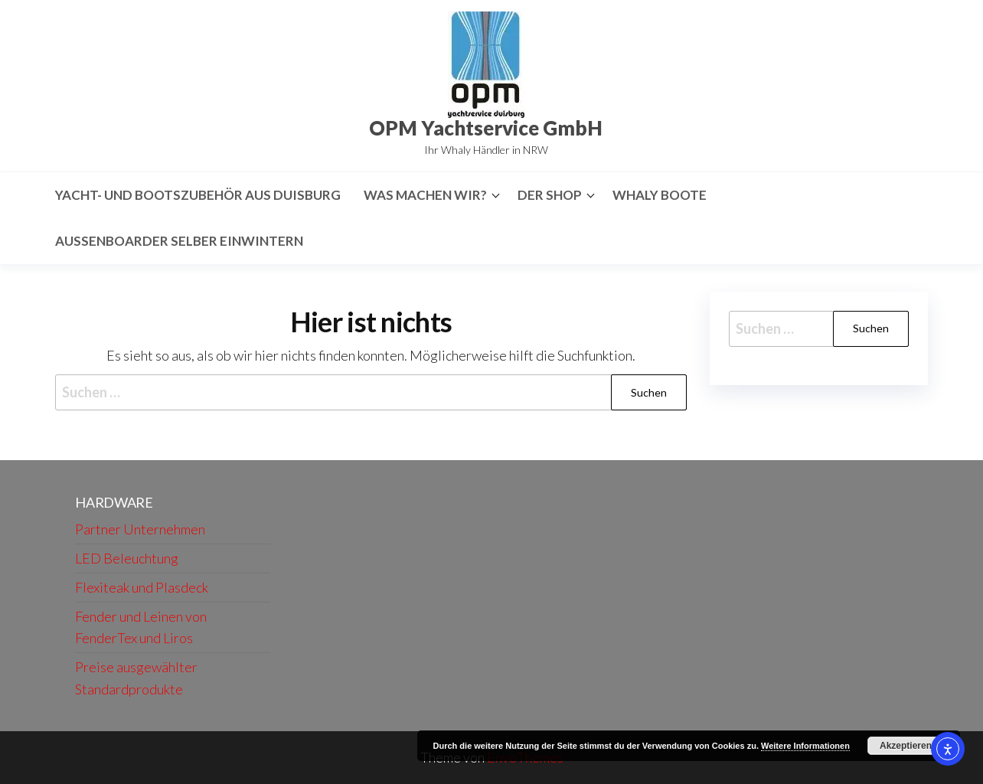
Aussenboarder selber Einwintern (179, 241)
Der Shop (550, 195)
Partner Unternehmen (140, 529)
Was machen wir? (425, 195)
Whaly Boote (659, 195)
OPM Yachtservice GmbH (486, 128)
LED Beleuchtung (126, 558)
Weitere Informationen (805, 745)
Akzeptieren (906, 745)
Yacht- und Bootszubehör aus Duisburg (198, 195)
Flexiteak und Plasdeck (141, 587)
